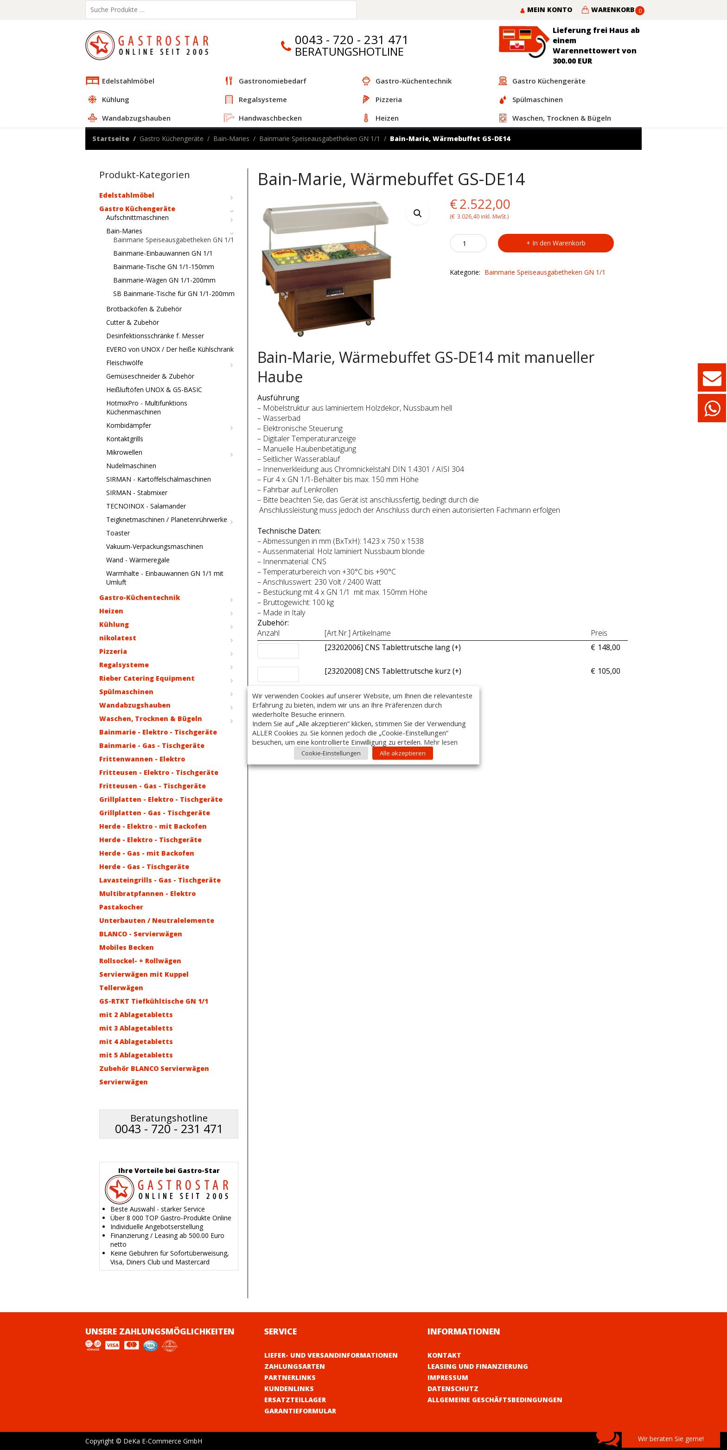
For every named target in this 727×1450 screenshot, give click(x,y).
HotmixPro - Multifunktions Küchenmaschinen (146, 407)
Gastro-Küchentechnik (139, 597)
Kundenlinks (289, 1388)
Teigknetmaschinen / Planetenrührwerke (166, 519)
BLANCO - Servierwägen (140, 933)
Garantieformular (300, 1410)
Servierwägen (123, 1081)
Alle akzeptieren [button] (403, 752)
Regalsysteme (124, 664)
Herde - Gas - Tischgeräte (144, 866)
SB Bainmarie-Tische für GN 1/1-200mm (174, 293)
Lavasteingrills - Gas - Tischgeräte (160, 880)
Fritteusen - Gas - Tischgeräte (152, 785)
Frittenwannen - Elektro (142, 758)
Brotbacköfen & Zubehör (144, 308)
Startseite (110, 138)
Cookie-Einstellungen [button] (331, 752)
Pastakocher (121, 906)
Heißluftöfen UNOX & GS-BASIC (154, 389)
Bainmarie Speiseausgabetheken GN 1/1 (319, 138)
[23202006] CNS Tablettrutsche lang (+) (393, 647)
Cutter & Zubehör (132, 322)
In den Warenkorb (559, 242)
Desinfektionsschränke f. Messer (155, 335)
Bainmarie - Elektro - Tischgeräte (158, 732)
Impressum (447, 1377)
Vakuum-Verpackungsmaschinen (154, 546)
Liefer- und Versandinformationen (331, 1355)
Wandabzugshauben (135, 705)
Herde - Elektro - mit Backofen (153, 826)
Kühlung (114, 624)
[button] (417, 213)
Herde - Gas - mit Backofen (146, 853)
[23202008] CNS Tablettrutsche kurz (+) (393, 671)
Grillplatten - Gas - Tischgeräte (154, 812)
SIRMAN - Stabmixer (136, 492)
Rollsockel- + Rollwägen (140, 960)
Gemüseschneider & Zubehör (150, 376)
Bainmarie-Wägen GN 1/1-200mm (164, 280)
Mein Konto (546, 9)
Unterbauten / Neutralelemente (156, 920)
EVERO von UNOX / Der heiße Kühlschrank (170, 349)
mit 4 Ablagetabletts (136, 1041)
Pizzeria (113, 651)
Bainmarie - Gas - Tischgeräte (151, 745)
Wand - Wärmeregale (138, 559)
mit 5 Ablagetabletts (136, 1054)
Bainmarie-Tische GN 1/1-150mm (163, 266)
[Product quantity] (468, 243)
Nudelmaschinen (131, 465)
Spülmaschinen (126, 691)
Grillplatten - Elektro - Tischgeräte (161, 799)
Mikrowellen (124, 452)
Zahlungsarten (294, 1366)
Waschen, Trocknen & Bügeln (150, 718)
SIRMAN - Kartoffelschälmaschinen (158, 479)
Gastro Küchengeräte (172, 138)
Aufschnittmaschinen (137, 217)
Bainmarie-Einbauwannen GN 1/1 (163, 253)
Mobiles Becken (126, 947)
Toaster (118, 532)
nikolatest (117, 637)
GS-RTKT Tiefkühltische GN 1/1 (153, 1001)
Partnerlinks (290, 1377)
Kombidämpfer (128, 425)
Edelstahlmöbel (126, 195)
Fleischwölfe (124, 362)
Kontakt (444, 1355)
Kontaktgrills (124, 438)
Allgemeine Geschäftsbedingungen (494, 1399)
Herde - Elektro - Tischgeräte (150, 839)
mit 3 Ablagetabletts (136, 1028)
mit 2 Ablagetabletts (136, 1014)
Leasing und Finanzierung (477, 1366)
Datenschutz (452, 1388)
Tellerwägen (121, 987)
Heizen (111, 610)
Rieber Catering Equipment (147, 678)
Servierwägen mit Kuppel (144, 974)
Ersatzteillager (295, 1399)
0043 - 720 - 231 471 (352, 39)
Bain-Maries (231, 138)
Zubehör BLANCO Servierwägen (154, 1068)
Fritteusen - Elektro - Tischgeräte (158, 772)
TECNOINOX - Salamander (146, 506)
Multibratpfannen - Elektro (147, 893)
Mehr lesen (441, 741)
